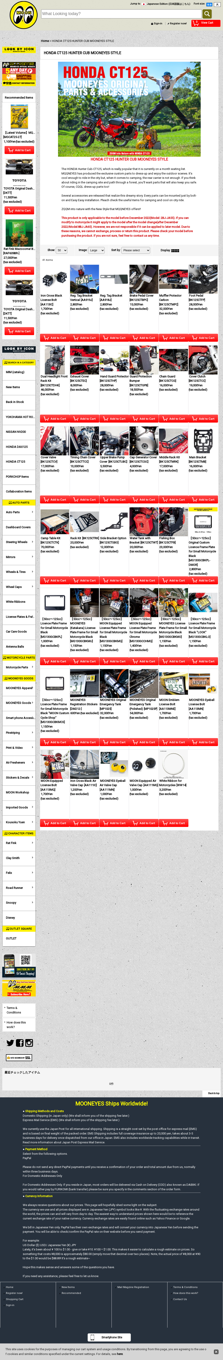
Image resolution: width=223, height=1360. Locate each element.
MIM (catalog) (15, 372)
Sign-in (158, 23)
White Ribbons (15, 601)
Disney (10, 917)
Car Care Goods (16, 631)
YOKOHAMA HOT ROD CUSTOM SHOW (20, 417)
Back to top (213, 1093)
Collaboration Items (19, 491)
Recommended (71, 1293)
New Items (13, 387)
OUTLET (11, 938)
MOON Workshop (17, 792)
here (120, 1354)
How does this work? (16, 1025)
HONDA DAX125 (17, 447)
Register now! (178, 23)
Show (51, 250)
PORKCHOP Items (17, 476)
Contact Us (180, 1299)
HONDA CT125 (15, 461)
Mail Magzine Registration (133, 1287)
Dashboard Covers (18, 527)
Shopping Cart (14, 1299)
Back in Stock (15, 402)
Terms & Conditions (14, 1010)
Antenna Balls (15, 646)
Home (9, 1287)
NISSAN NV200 (16, 432)
